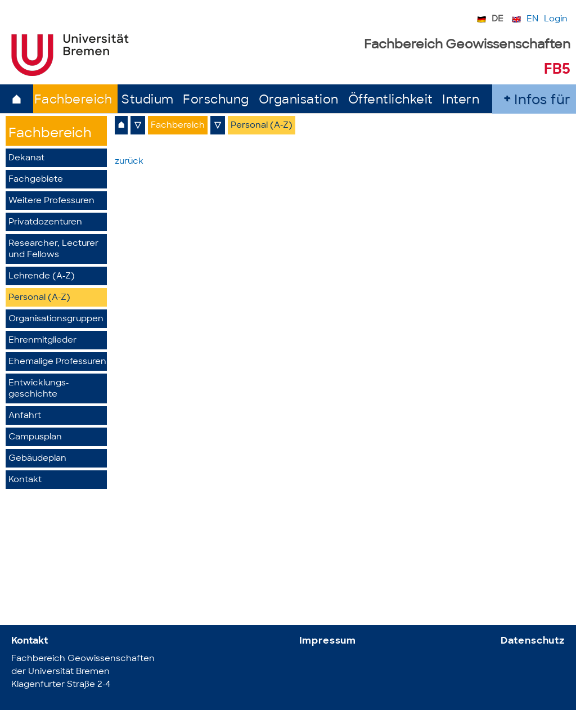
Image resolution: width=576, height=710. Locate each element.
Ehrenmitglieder (42, 340)
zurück (129, 162)
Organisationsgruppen (56, 319)
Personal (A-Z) (39, 298)
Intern (460, 100)
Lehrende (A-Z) (41, 276)
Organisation (299, 100)
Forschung (216, 100)
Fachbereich (73, 100)
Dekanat (26, 158)
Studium (148, 100)
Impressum (328, 641)
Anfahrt (24, 416)
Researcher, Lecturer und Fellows (53, 249)
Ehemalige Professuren (57, 362)
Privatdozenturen (45, 222)
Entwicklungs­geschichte (38, 389)
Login (556, 19)
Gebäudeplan (37, 459)
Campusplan (35, 437)
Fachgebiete (35, 180)
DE (497, 19)
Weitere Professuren (51, 201)
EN (532, 19)
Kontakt (25, 480)
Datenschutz (533, 641)
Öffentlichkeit (390, 100)
